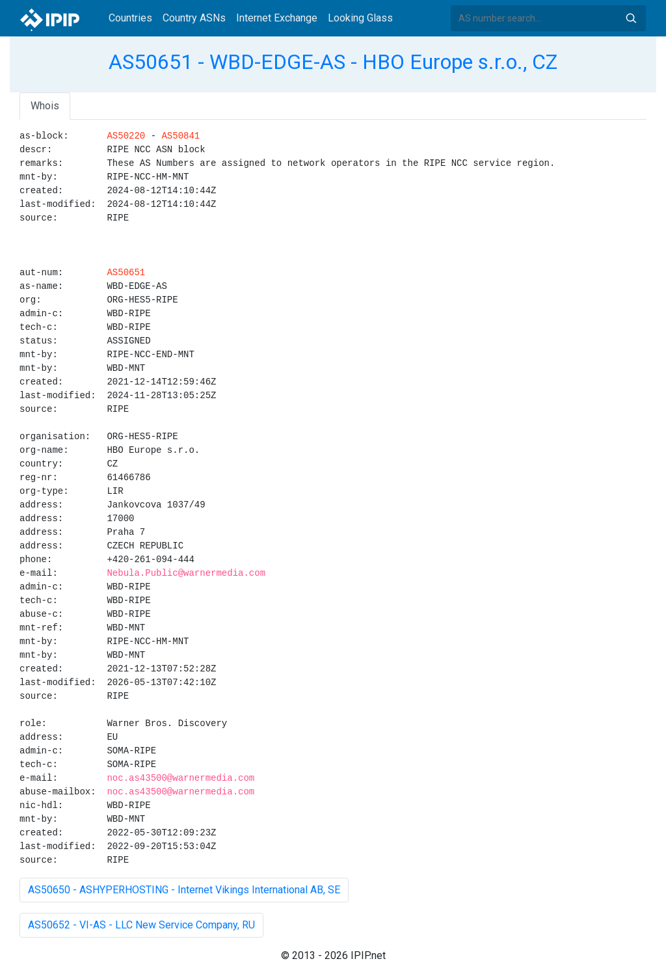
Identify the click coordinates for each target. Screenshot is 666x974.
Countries (130, 18)
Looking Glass (360, 18)
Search (631, 18)
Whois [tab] (45, 106)
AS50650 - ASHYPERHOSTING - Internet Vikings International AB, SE (184, 890)
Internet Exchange (276, 18)
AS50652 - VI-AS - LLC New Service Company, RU (141, 925)
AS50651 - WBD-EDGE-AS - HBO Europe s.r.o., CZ (333, 61)
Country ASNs (194, 18)
